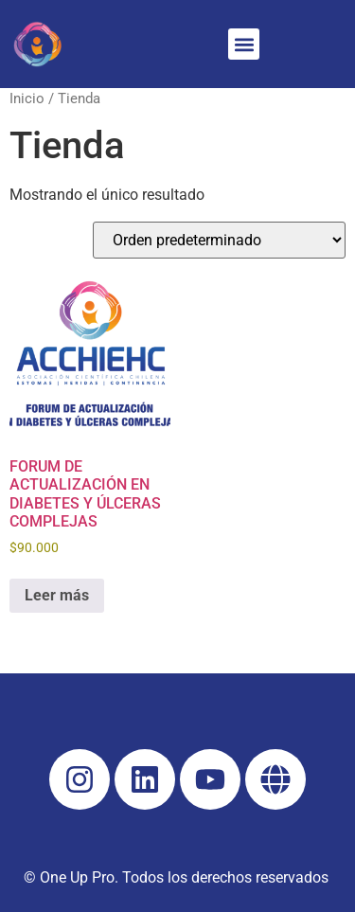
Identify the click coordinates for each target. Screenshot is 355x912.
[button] (243, 44)
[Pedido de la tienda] (219, 240)
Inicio (26, 98)
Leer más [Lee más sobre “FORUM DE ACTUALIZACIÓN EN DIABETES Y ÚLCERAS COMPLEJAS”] (57, 595)
